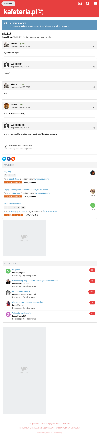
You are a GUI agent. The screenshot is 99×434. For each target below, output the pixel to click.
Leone (14, 104)
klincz (9, 37)
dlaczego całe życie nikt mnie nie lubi (27, 302)
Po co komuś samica (12, 204)
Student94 (21, 316)
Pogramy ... (8, 171)
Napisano (20, 46)
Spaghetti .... (14, 179)
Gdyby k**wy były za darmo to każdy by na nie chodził (26, 190)
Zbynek (20, 305)
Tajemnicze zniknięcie (21, 313)
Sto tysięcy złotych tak (18, 211)
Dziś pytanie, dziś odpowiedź (38, 37)
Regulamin (34, 423)
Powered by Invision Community (49, 433)
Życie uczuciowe (42, 179)
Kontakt (66, 423)
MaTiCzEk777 (14, 193)
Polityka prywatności (51, 423)
